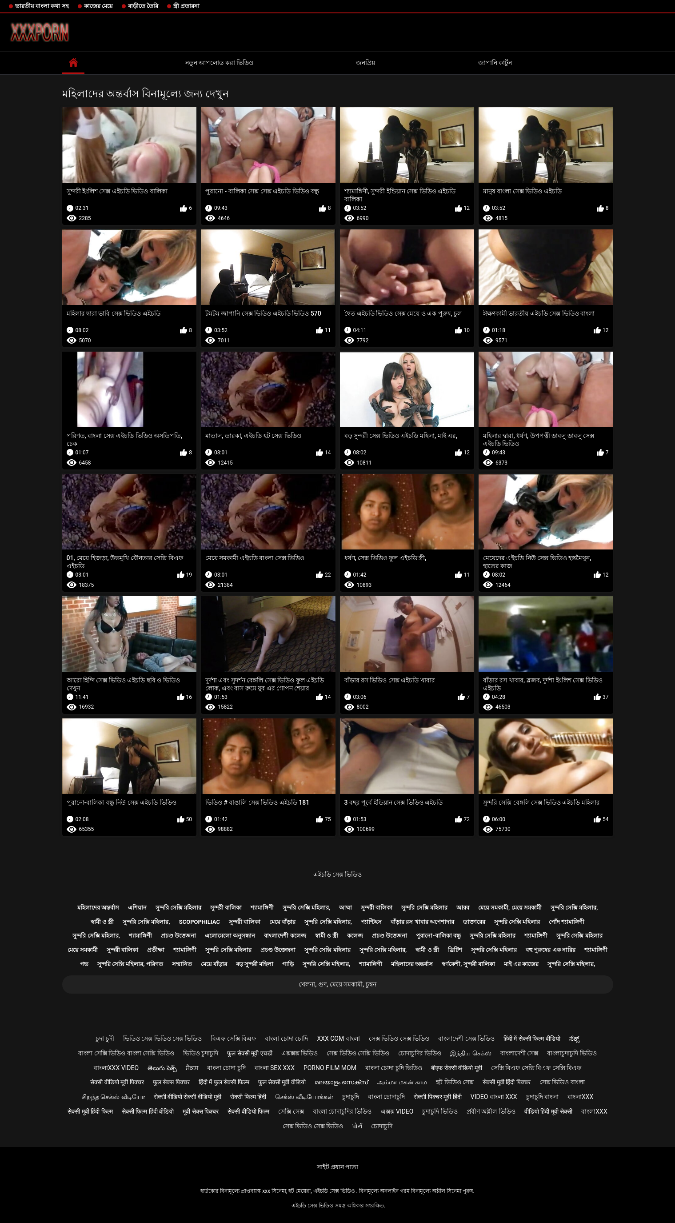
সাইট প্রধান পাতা (338, 1167)
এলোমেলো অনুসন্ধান (230, 935)
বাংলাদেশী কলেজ (285, 935)
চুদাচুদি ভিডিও (439, 1111)
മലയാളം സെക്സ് (341, 1082)
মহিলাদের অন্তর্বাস (98, 907)
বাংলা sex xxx (275, 1067)
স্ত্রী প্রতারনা (186, 6)
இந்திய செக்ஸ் (470, 1053)
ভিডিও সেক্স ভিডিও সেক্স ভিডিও (162, 1038)
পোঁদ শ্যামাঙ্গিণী (566, 921)
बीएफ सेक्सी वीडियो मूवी (456, 1067)
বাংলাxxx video (116, 1067)
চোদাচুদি (381, 1126)
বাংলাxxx (580, 1096)
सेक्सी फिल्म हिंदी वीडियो (148, 1111)
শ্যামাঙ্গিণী (262, 907)
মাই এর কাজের (521, 964)
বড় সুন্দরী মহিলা (254, 964)
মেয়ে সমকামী (83, 949)
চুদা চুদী (105, 1038)
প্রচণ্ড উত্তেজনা (178, 935)
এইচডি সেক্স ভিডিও (337, 874)
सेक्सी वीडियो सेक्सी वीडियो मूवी (188, 1096)
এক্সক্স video (397, 1111)
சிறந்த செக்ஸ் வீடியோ (113, 1096)
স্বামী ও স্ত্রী (102, 921)
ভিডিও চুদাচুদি (200, 1053)
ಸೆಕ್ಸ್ (574, 1038)
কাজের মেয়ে (98, 6)
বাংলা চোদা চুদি (226, 1067)
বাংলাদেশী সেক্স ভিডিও (466, 1038)
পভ (84, 964)
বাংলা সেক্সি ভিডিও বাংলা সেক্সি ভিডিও (126, 1053)
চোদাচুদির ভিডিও (419, 1053)
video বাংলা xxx (494, 1096)
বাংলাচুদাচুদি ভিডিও (571, 1053)
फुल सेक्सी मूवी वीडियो (282, 1082)
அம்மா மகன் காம (402, 1082)
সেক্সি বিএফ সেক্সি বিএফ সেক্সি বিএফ (536, 1067)
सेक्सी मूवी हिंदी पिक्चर (506, 1082)
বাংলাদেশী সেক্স (519, 1053)
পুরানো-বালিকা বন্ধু (438, 935)
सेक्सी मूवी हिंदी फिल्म (90, 1111)
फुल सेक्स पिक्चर (171, 1082)
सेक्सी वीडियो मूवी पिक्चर (117, 1082)
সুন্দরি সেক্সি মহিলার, (306, 907)
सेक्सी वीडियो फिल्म (248, 1111)
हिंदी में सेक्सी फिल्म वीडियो (531, 1038)
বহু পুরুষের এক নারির (550, 949)
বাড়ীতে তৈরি (143, 6)
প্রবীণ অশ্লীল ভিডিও (491, 1111)
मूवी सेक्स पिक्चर (201, 1111)
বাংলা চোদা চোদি (286, 1038)
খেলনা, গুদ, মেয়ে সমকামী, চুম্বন (337, 984)
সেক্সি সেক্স (291, 1111)
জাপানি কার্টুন (495, 62)
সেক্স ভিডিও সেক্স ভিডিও (399, 1038)
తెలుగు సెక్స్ (162, 1067)
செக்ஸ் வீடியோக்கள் (304, 1096)
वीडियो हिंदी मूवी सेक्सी (548, 1111)
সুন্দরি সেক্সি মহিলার (178, 907)
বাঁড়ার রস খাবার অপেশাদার (422, 921)
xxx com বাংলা (338, 1038)
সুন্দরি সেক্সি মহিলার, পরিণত (130, 964)
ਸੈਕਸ (192, 1067)
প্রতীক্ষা (155, 949)
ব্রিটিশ (455, 949)
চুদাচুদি (350, 1096)
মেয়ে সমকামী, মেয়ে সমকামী (510, 907)
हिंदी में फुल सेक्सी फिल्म (224, 1082)
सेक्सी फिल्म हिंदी (248, 1096)
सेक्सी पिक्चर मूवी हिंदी (437, 1096)
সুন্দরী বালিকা (226, 907)
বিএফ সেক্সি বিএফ (233, 1038)
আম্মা (345, 907)
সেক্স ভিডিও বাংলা (562, 1082)
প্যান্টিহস (371, 921)
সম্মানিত (182, 964)
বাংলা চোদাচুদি (386, 1096)
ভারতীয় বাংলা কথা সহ (42, 6)
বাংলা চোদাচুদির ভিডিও (342, 1111)
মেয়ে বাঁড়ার (282, 921)
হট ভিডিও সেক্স (455, 1082)
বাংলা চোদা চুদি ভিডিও (393, 1067)
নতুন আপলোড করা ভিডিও (219, 62)
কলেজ (355, 935)
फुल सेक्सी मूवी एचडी (249, 1053)
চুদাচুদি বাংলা (542, 1096)
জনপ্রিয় (365, 62)
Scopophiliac (199, 921)
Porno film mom (330, 1067)
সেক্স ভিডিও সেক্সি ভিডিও (358, 1053)
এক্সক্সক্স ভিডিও (299, 1053)
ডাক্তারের (474, 921)
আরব (462, 907)
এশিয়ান (137, 907)
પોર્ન (357, 1126)
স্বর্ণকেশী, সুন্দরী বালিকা (468, 964)
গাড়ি (288, 964)
